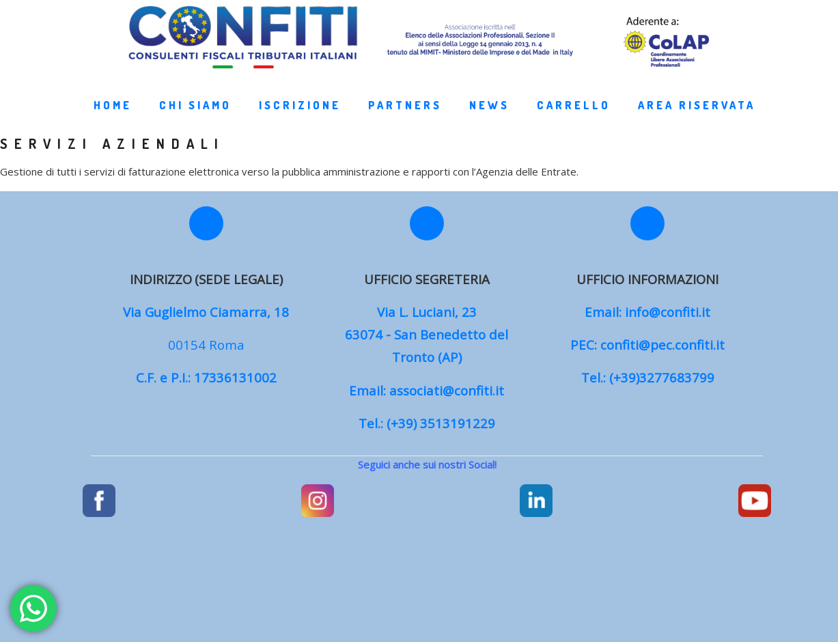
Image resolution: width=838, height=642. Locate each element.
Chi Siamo (198, 119)
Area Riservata (699, 119)
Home (115, 119)
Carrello (576, 119)
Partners (408, 119)
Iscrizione (303, 119)
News (492, 119)
